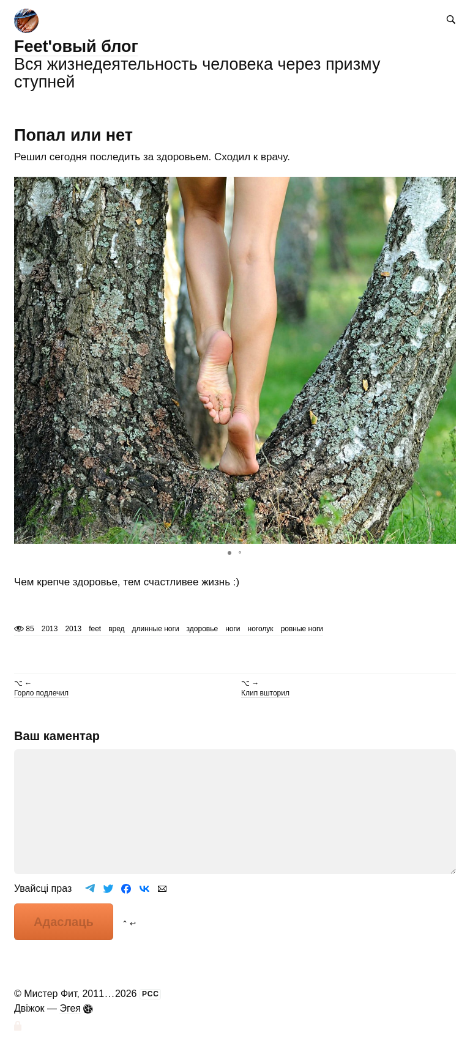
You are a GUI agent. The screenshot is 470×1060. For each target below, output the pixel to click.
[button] (445, 360)
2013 (73, 629)
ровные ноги (302, 629)
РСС (150, 994)
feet (95, 629)
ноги (232, 629)
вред (116, 629)
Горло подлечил (41, 693)
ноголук (261, 629)
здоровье (202, 629)
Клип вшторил (265, 693)
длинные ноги (155, 629)
